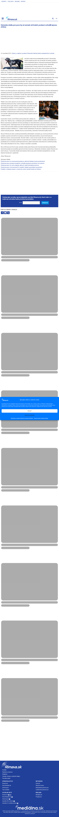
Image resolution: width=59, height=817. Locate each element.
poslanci (24, 53)
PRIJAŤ (30, 411)
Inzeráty (4, 1)
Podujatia (11, 1)
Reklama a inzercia (7, 772)
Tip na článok (5, 789)
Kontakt (23, 1)
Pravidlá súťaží (6, 778)
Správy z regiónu (16, 53)
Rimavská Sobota (32, 53)
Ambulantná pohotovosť (42, 787)
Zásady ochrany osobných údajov (41, 418)
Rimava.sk (5, 783)
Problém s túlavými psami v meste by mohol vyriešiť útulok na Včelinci (21, 169)
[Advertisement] (29, 39)
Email (20, 202)
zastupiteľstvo (45, 53)
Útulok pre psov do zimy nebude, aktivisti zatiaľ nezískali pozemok (20, 165)
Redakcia (4, 774)
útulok (39, 53)
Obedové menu (40, 785)
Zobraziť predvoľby (29, 415)
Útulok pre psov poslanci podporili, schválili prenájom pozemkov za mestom (22, 163)
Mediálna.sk (39, 794)
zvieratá (52, 53)
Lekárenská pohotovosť (42, 789)
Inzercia (38, 783)
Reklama (17, 1)
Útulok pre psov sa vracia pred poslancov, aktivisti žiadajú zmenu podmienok (23, 161)
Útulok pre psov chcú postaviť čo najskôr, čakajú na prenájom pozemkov (21, 167)
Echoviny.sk (5, 787)
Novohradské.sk (6, 785)
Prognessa (39, 797)
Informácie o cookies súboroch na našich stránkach (22, 418)
